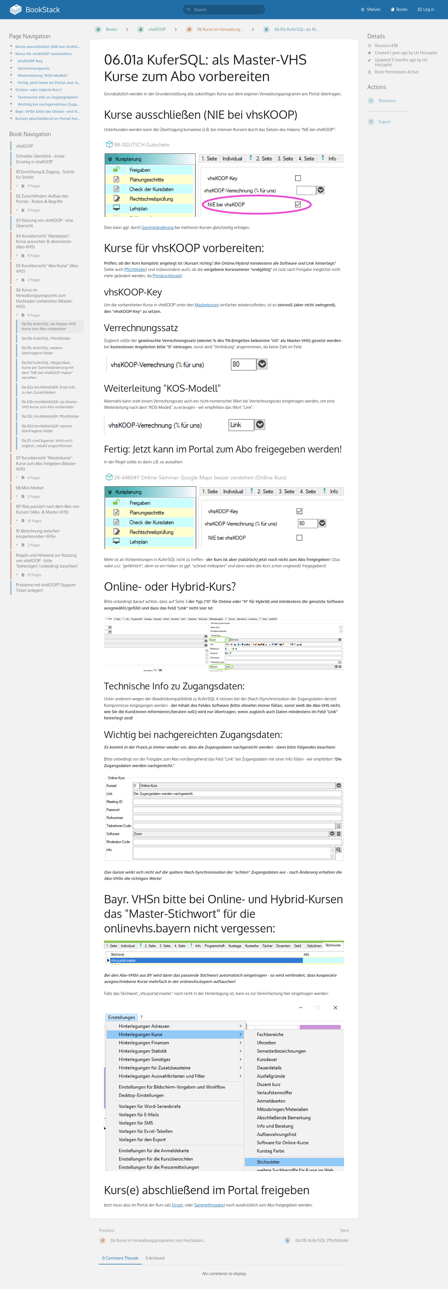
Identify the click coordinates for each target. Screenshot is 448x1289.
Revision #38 (382, 45)
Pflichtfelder (135, 269)
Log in (426, 9)
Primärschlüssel (167, 275)
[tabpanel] (224, 1273)
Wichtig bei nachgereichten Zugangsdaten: (49, 104)
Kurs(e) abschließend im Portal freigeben (48, 118)
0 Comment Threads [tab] (120, 1258)
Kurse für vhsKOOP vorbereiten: (43, 53)
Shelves (371, 9)
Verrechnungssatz (34, 68)
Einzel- (178, 1204)
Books (399, 9)
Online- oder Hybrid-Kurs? (38, 89)
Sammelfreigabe (209, 1204)
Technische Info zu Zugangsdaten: (48, 96)
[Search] (189, 9)
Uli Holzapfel (425, 52)
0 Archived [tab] (154, 1258)
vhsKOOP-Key (30, 60)
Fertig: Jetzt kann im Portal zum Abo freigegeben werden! (49, 82)
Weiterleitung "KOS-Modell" (43, 75)
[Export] (403, 122)
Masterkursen (207, 304)
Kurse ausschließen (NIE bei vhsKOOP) (48, 46)
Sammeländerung (158, 227)
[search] (223, 9)
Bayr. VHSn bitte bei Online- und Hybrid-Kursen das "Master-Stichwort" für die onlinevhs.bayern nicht (48, 111)
